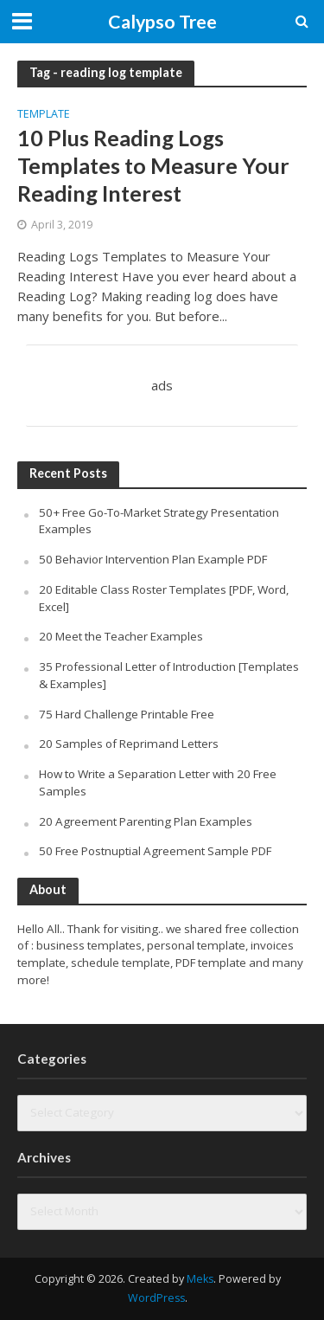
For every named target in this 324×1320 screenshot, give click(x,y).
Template (43, 115)
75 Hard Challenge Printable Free (126, 714)
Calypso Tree (162, 21)
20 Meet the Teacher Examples (121, 636)
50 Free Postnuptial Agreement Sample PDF (155, 851)
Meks (200, 1279)
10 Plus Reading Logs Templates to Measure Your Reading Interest (153, 166)
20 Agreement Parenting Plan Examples (145, 821)
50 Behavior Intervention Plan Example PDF (153, 559)
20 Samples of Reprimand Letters (129, 743)
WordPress (156, 1298)
